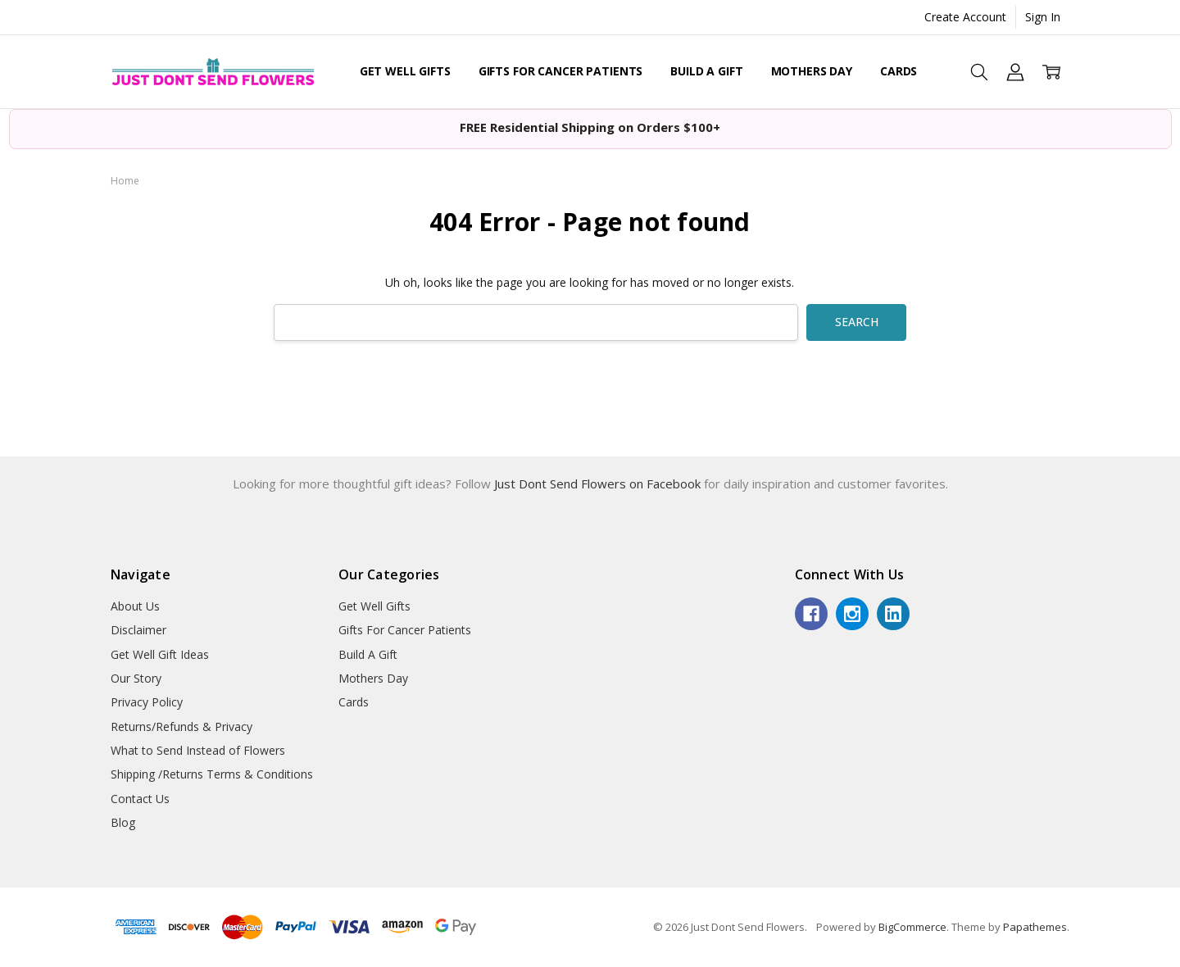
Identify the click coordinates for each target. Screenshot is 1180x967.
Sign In (1042, 17)
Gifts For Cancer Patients (561, 71)
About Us (135, 606)
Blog (123, 822)
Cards (898, 71)
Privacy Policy (147, 702)
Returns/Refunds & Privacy (181, 726)
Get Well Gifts (405, 71)
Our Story (136, 678)
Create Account (965, 17)
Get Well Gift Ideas (160, 654)
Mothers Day (811, 71)
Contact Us (140, 798)
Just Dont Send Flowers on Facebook (599, 483)
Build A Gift (706, 71)
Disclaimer (138, 630)
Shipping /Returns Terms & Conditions (212, 774)
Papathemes (1035, 926)
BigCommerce (912, 926)
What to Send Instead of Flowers (198, 750)
